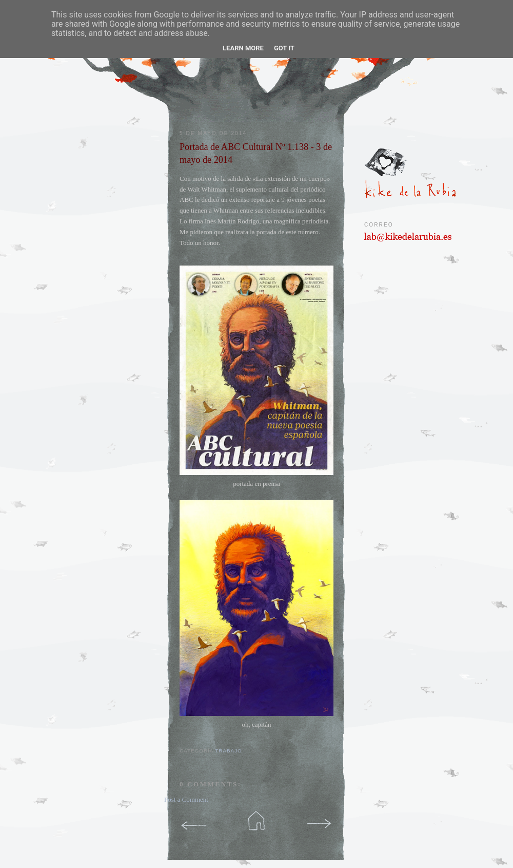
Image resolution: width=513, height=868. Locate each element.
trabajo (228, 750)
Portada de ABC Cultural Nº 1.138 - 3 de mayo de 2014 (256, 153)
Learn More (243, 48)
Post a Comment (186, 799)
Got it (284, 48)
